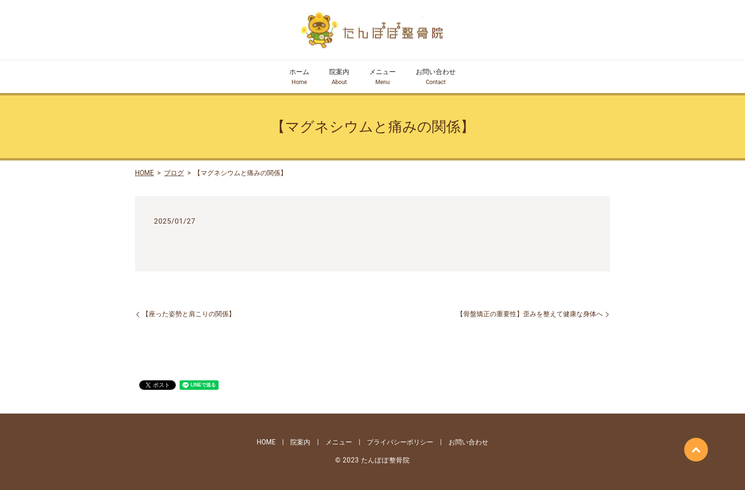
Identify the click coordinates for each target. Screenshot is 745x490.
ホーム (299, 77)
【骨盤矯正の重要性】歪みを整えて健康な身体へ (530, 314)
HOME (144, 173)
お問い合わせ (436, 77)
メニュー (382, 77)
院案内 (339, 77)
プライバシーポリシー (400, 442)
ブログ (174, 173)
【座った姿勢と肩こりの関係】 (188, 314)
